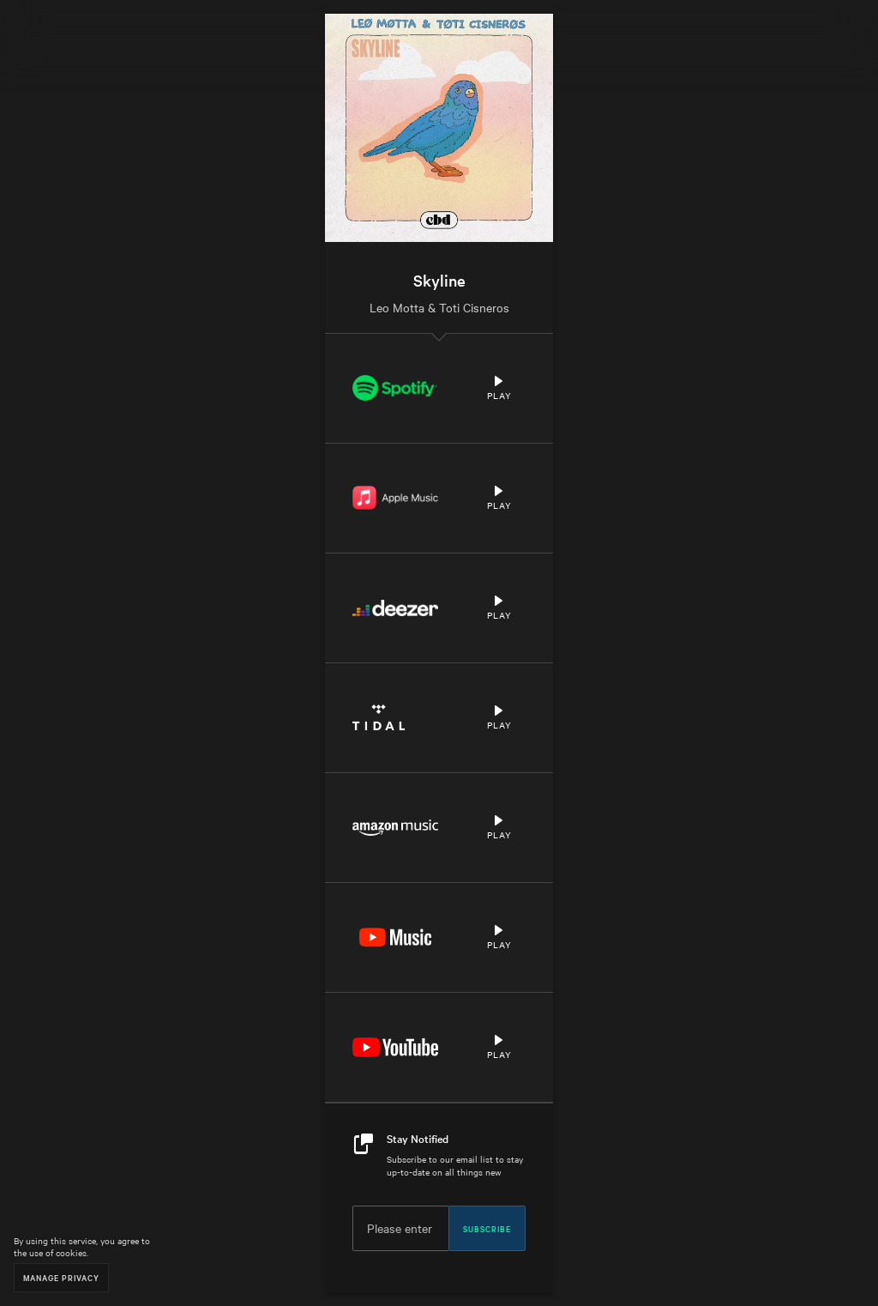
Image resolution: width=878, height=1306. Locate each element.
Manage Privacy (61, 1277)
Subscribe (487, 1228)
